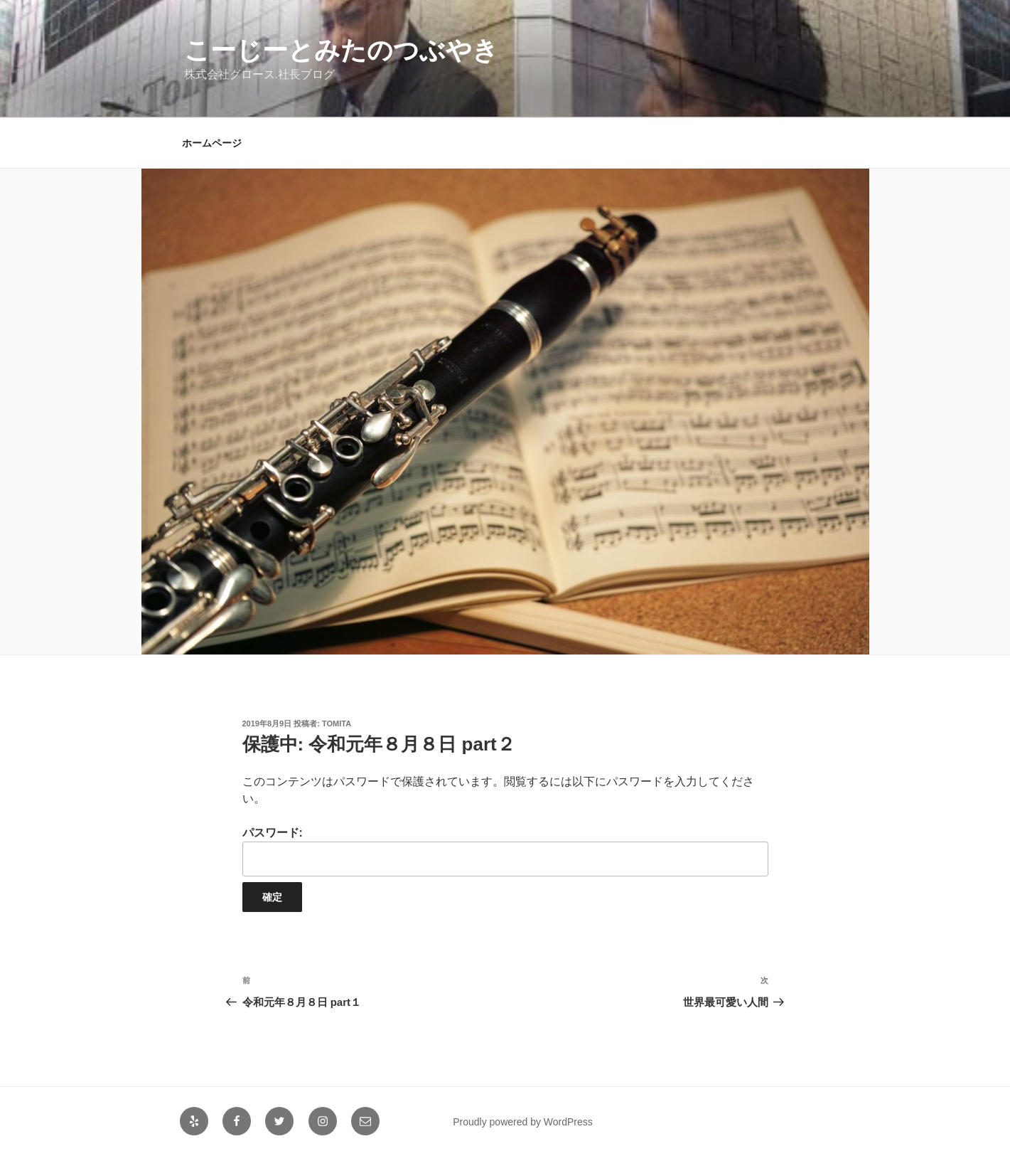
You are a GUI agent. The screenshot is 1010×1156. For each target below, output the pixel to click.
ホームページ (212, 143)
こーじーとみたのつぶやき (341, 50)
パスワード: (505, 851)
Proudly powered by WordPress (523, 1122)
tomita (336, 723)
